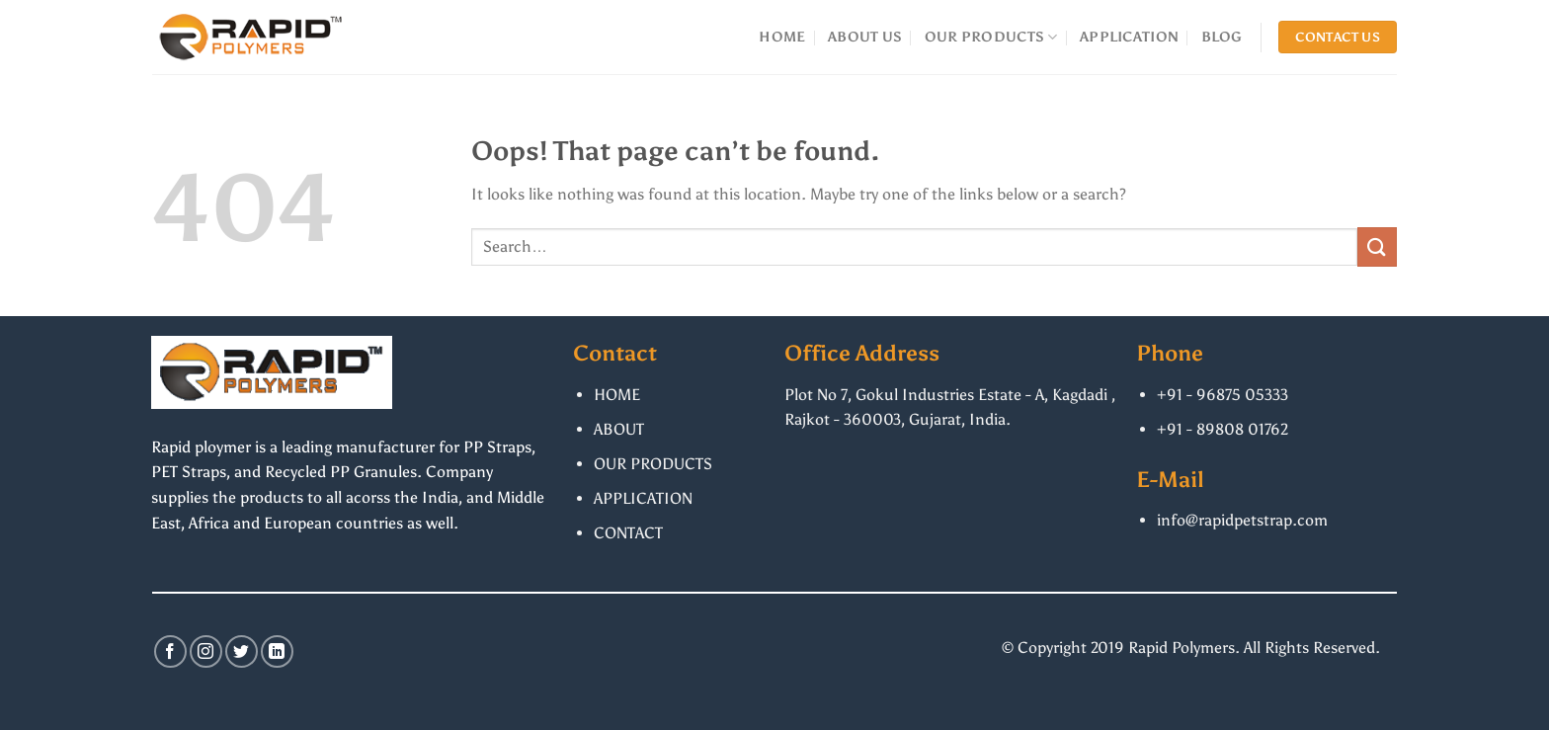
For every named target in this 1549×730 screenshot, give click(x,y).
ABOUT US (865, 36)
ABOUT (619, 429)
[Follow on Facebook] (170, 651)
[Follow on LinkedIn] (277, 651)
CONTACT (628, 533)
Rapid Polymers (1181, 647)
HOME (782, 36)
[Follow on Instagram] (206, 651)
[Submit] (1377, 246)
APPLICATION (1129, 36)
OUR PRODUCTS (991, 37)
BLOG (1222, 36)
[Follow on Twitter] (241, 651)
